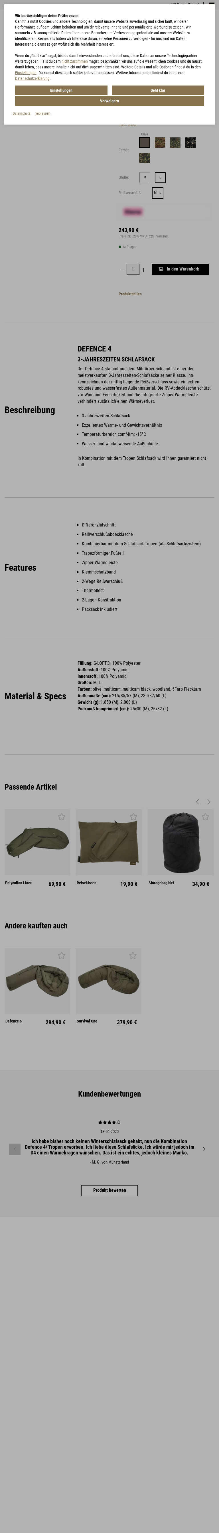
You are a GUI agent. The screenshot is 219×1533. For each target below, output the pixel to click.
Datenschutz (21, 102)
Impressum (42, 102)
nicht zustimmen (75, 61)
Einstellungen (25, 72)
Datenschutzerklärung (32, 78)
